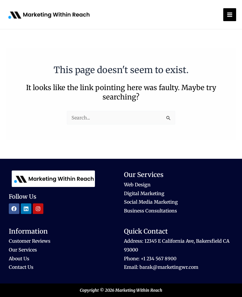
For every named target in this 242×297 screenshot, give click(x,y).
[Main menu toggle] (229, 14)
